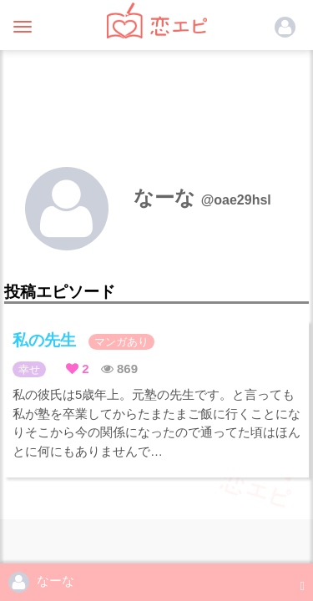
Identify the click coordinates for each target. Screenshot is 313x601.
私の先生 (83, 340)
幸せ (29, 369)
